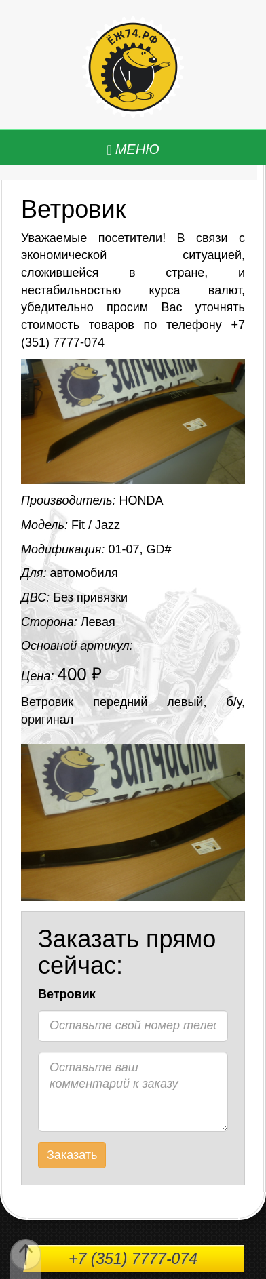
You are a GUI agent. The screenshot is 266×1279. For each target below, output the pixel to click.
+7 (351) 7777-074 (133, 1258)
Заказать (72, 1155)
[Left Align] (133, 149)
